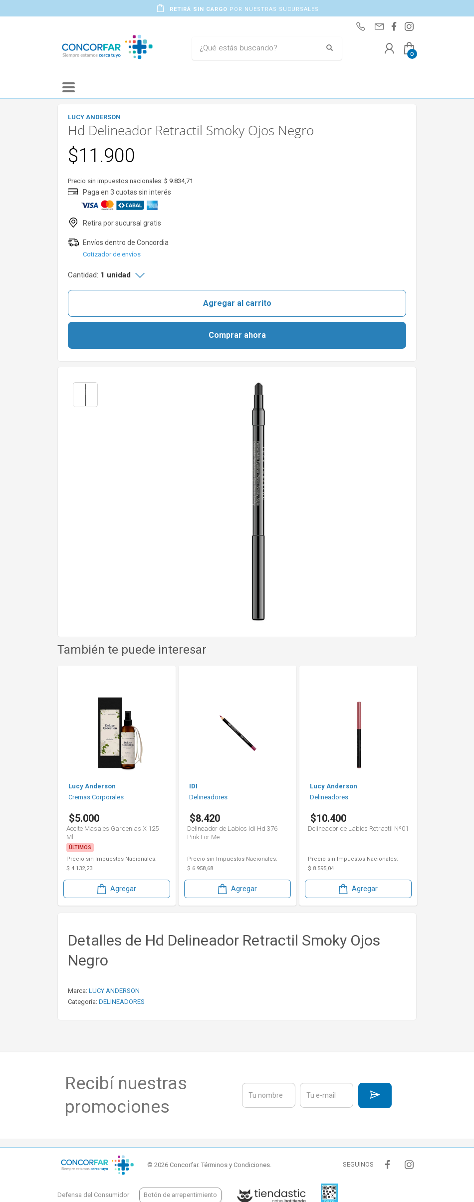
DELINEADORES (122, 1001)
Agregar (115, 889)
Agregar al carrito (237, 303)
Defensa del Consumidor (93, 1195)
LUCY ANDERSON (114, 990)
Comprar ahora (237, 335)
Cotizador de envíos (112, 254)
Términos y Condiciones (235, 1165)
